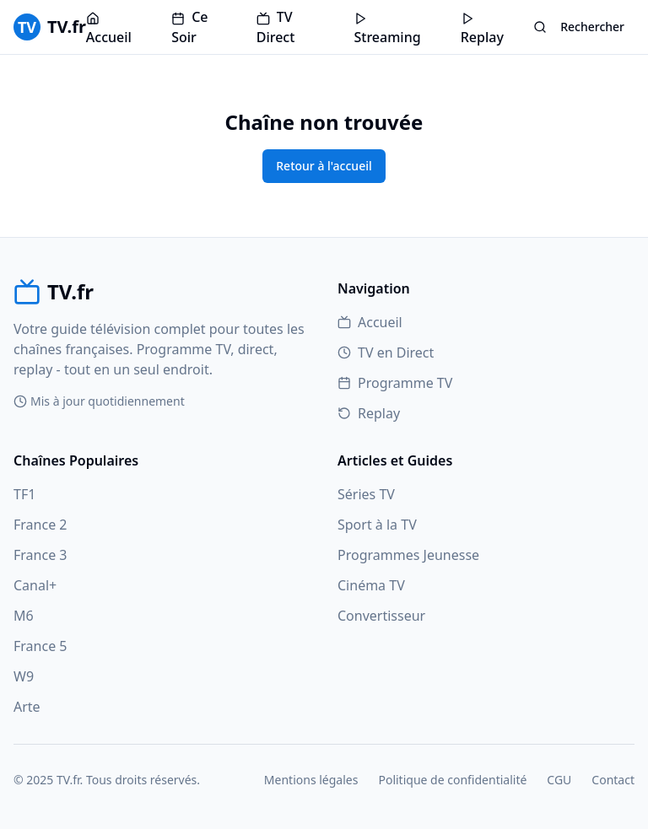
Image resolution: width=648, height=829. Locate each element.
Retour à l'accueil (323, 166)
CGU (559, 780)
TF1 (24, 494)
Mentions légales (311, 780)
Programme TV (395, 383)
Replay (482, 29)
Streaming (387, 29)
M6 (24, 615)
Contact (612, 780)
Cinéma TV (371, 585)
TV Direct (275, 27)
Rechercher (578, 27)
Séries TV (366, 494)
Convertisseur (381, 615)
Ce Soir (189, 27)
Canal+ (35, 585)
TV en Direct (386, 352)
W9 (24, 676)
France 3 (40, 555)
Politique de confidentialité (452, 780)
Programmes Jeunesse (408, 555)
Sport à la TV (377, 524)
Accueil (109, 29)
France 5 (40, 646)
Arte (27, 706)
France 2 (40, 524)
